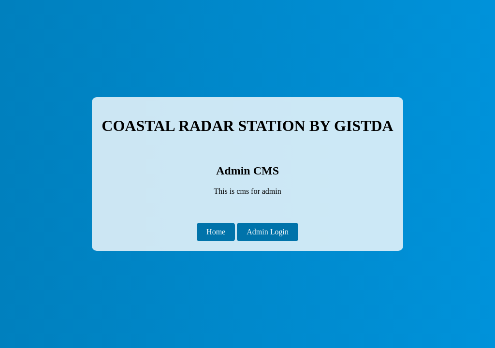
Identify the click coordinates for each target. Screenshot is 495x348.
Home (215, 232)
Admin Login (268, 232)
